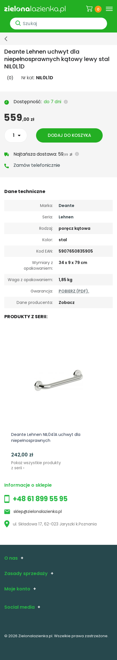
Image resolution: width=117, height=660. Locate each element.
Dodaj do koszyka (69, 135)
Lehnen (66, 217)
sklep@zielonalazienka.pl (37, 511)
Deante (66, 205)
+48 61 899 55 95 (40, 498)
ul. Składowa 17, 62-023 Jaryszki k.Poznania (50, 524)
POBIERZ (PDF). (74, 291)
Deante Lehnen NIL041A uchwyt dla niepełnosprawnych (45, 437)
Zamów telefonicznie (36, 165)
